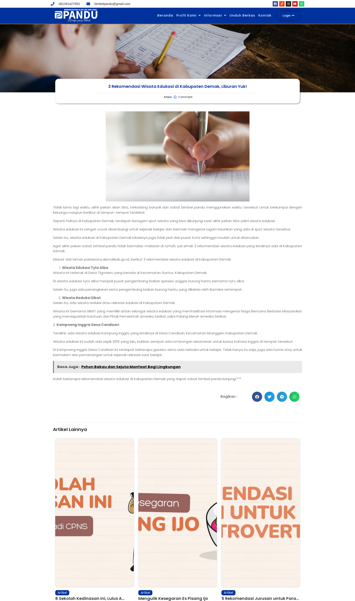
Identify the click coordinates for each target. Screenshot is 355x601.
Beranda (165, 15)
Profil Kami (188, 15)
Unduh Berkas (242, 15)
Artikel (62, 574)
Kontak (264, 15)
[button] (257, 397)
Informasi (215, 15)
